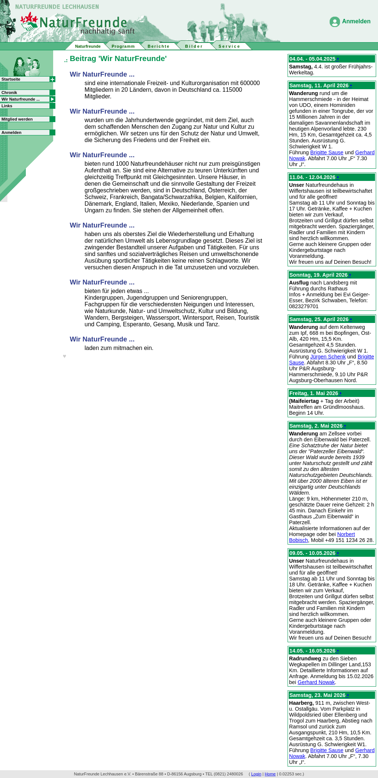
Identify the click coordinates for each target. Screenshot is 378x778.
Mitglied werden (17, 119)
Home (270, 774)
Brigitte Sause (327, 152)
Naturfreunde (87, 46)
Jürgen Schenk (328, 357)
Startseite (10, 79)
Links (6, 106)
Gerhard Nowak (316, 682)
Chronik (9, 92)
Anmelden (356, 21)
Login (256, 774)
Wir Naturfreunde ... (20, 99)
